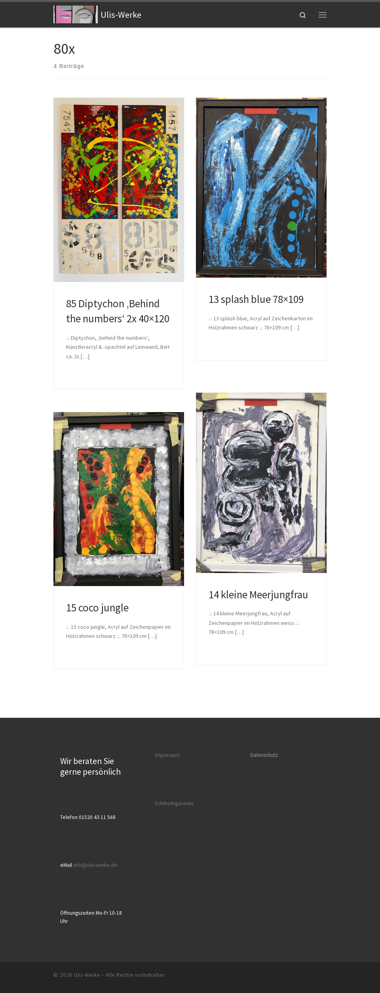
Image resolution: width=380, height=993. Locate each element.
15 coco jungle (97, 607)
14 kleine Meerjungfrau (258, 594)
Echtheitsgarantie (174, 803)
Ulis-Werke (87, 975)
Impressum (167, 755)
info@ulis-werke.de (95, 865)
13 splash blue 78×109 (256, 299)
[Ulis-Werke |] (75, 13)
